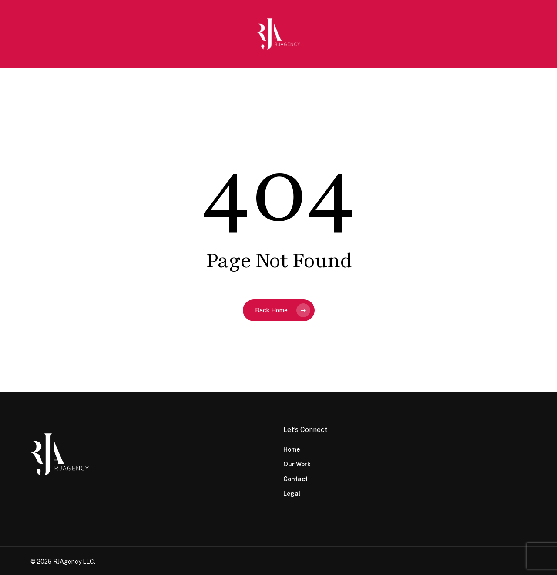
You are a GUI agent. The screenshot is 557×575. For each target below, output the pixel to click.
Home (291, 449)
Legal (292, 493)
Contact (295, 478)
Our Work (297, 464)
